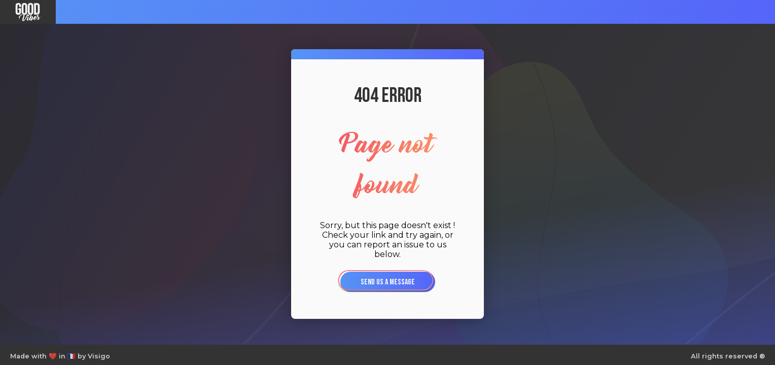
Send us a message (388, 282)
